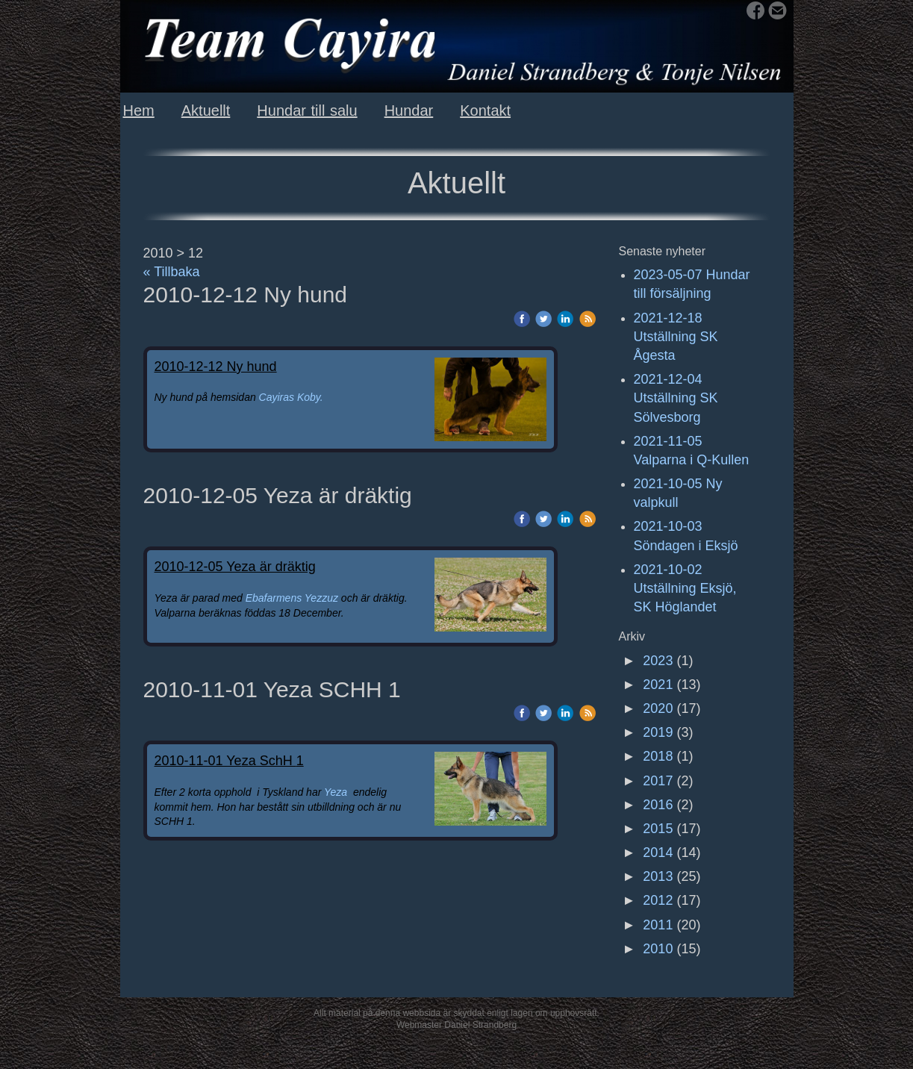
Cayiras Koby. (291, 397)
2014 (658, 852)
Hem (139, 110)
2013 (658, 876)
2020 (658, 708)
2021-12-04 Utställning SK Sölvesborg (676, 398)
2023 (658, 660)
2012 (658, 900)
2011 (658, 924)
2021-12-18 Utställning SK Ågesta (676, 337)
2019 (658, 732)
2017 (658, 780)
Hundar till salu (307, 110)
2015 (658, 828)
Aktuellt (206, 110)
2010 (658, 948)
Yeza (335, 792)
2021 (658, 684)
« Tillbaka (171, 271)
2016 (658, 804)
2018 (658, 756)
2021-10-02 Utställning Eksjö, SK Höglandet (685, 588)
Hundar (409, 110)
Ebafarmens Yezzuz (293, 598)
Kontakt (485, 110)
